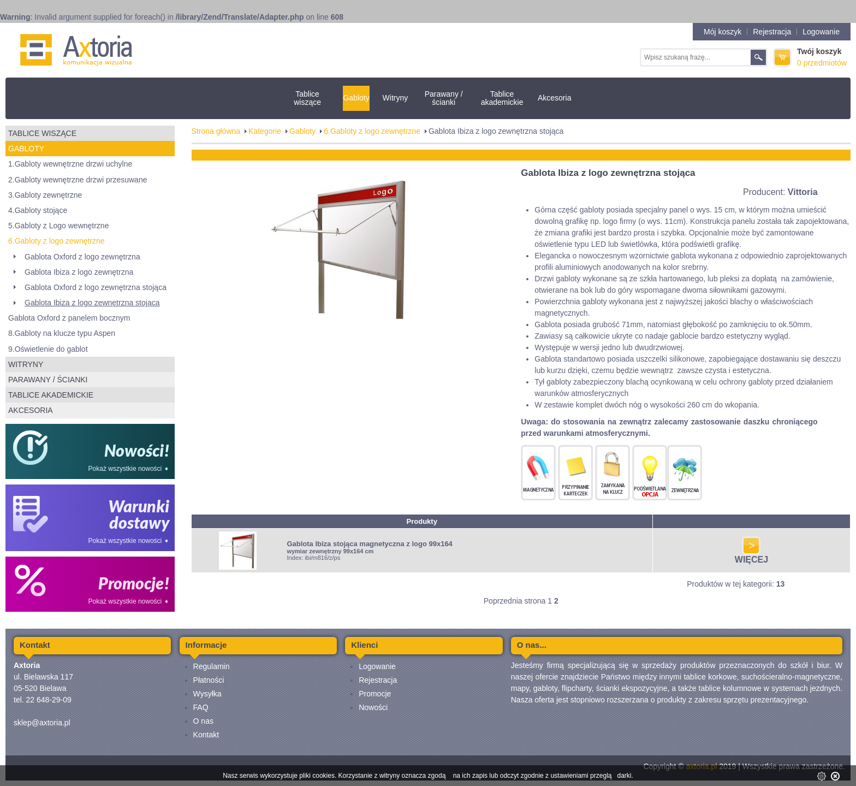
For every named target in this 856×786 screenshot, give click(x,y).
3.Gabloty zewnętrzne (45, 195)
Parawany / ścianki (444, 98)
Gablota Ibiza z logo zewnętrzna (79, 272)
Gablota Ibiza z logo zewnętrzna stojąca (92, 302)
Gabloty (356, 97)
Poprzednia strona (515, 600)
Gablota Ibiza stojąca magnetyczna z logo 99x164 (369, 544)
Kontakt (206, 734)
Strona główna (216, 131)
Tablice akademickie (502, 98)
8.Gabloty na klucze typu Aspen (61, 333)
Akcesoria (554, 97)
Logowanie (821, 31)
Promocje (375, 693)
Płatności (208, 680)
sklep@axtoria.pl (42, 722)
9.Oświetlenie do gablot (48, 349)
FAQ (201, 707)
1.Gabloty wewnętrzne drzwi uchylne (70, 163)
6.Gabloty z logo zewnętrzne (56, 241)
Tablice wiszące (307, 98)
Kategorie (264, 131)
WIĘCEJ (751, 555)
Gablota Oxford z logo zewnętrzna (82, 256)
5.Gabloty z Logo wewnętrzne (58, 225)
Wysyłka (207, 693)
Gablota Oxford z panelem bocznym (69, 318)
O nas (203, 721)
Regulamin (211, 666)
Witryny (395, 97)
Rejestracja (772, 31)
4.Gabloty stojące (37, 210)
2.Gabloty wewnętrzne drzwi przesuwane (77, 179)
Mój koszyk (722, 31)
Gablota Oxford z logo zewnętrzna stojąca (96, 287)
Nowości (373, 707)
